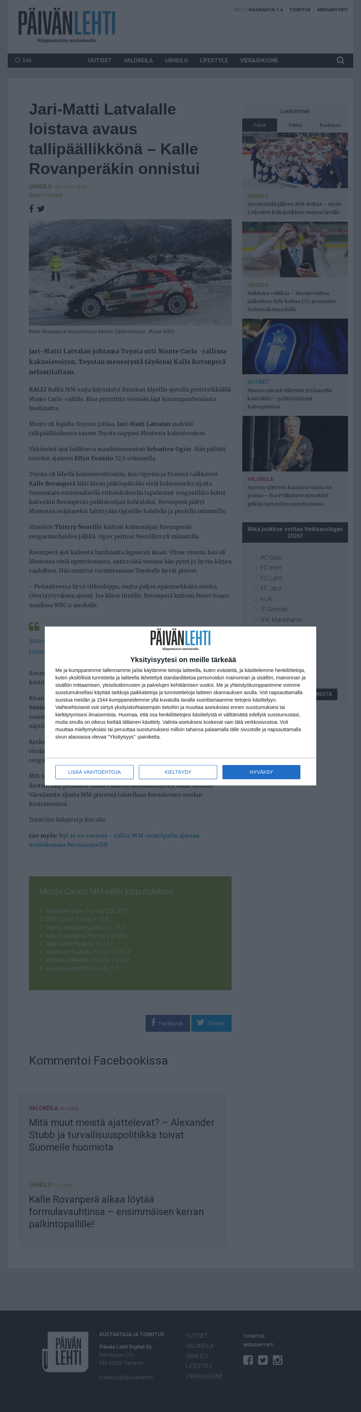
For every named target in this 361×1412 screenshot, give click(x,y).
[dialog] (180, 706)
